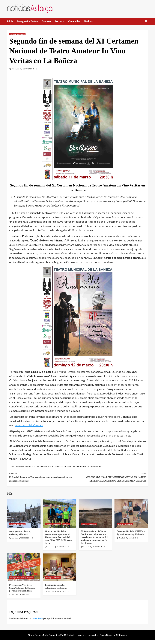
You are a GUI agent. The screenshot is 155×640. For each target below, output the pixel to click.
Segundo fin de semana (36, 466)
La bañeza (19, 466)
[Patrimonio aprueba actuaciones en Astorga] (59, 567)
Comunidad (74, 21)
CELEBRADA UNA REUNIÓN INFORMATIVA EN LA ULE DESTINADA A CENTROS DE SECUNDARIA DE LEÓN (112, 477)
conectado (37, 618)
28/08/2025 (132, 538)
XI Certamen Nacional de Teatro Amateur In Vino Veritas (74, 466)
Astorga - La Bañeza (17, 34)
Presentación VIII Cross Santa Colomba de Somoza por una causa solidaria (22, 588)
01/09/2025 (61, 547)
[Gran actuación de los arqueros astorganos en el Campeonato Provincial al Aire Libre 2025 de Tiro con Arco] (59, 513)
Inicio (10, 21)
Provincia (60, 21)
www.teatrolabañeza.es (29, 425)
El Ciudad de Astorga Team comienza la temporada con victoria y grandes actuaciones (43, 477)
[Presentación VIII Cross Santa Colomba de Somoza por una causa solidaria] (24, 567)
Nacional (88, 21)
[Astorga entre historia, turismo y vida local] (24, 513)
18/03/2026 (25, 538)
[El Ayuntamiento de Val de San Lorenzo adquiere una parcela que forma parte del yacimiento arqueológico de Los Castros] (95, 513)
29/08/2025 (96, 547)
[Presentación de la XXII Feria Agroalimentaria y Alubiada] (131, 513)
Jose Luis (15, 69)
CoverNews (106, 635)
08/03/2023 (27, 69)
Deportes (46, 21)
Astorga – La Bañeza (27, 21)
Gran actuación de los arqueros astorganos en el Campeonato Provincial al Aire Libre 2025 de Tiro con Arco (58, 537)
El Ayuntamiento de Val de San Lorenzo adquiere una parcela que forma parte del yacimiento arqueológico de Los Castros (94, 537)
